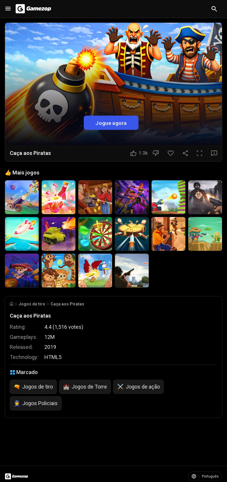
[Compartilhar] (185, 153)
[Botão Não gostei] (156, 153)
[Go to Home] (11, 304)
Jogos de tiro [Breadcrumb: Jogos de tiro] (32, 304)
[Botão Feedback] (214, 153)
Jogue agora (111, 122)
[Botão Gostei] (139, 153)
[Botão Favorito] (171, 153)
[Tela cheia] (199, 153)
